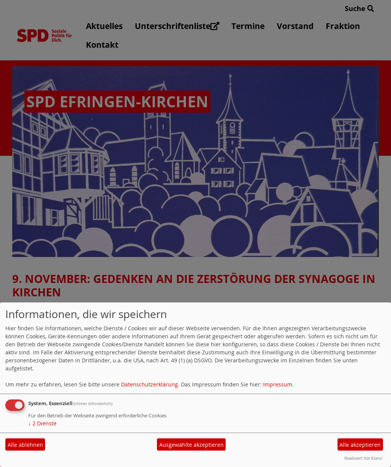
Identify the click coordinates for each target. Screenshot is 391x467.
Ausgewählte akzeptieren (191, 444)
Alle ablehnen (25, 444)
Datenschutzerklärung (149, 384)
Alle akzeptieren (360, 444)
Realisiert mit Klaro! (363, 458)
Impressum (277, 384)
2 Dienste (42, 423)
